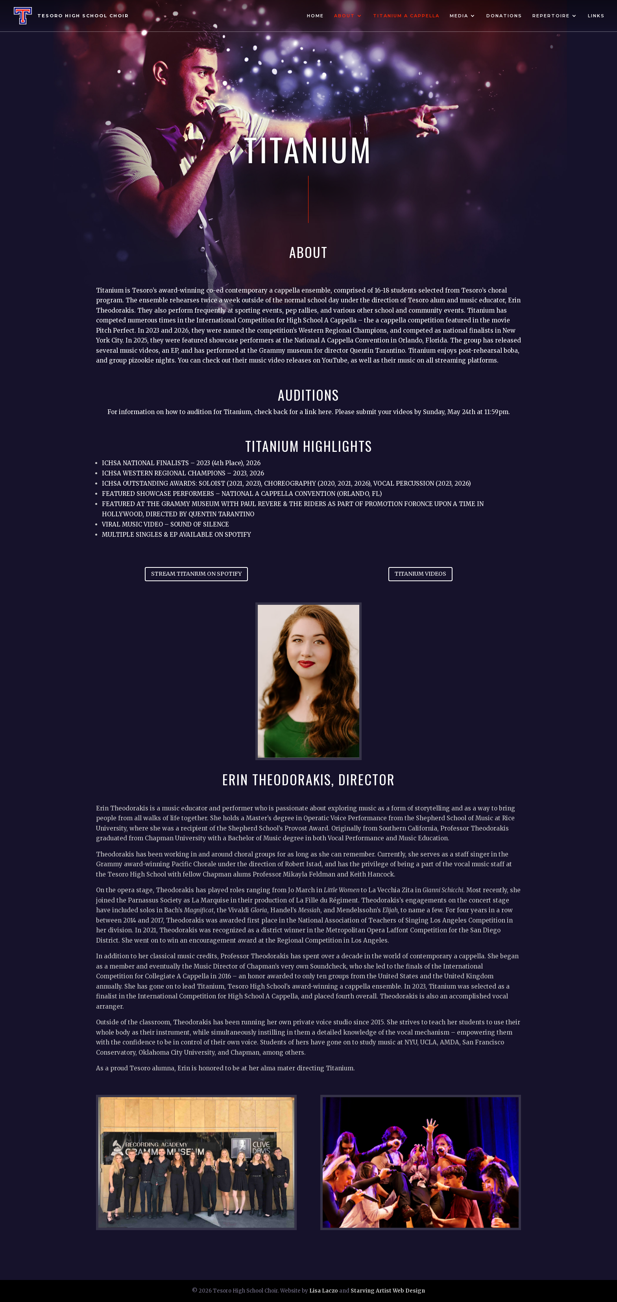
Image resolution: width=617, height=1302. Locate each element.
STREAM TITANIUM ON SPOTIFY (196, 573)
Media (459, 15)
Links (596, 15)
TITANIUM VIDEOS (420, 573)
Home (315, 15)
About (344, 15)
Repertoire (551, 15)
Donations (504, 15)
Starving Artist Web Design (388, 1290)
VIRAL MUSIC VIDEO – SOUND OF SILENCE (166, 524)
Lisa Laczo (323, 1290)
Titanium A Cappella (406, 15)
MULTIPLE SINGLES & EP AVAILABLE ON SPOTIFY (176, 534)
